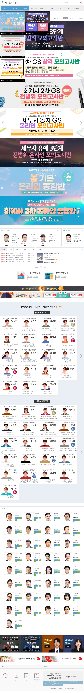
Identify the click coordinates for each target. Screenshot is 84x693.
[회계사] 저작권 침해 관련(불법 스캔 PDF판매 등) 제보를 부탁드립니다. (13, 261)
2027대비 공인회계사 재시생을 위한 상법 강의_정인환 (78, 240)
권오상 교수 (56, 529)
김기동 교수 (56, 516)
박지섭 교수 (36, 544)
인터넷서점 (76, 8)
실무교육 (50, 8)
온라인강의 (35, 276)
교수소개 (58, 8)
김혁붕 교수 (17, 569)
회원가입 (71, 18)
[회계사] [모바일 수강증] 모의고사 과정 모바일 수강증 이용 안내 (13, 255)
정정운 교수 (56, 542)
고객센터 (67, 8)
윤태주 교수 (17, 610)
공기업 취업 (34, 8)
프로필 (17, 518)
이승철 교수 (75, 530)
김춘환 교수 (56, 596)
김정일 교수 (17, 596)
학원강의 (30, 276)
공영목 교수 (75, 582)
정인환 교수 (36, 584)
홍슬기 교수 (36, 610)
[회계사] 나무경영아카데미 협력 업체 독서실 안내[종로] (13, 257)
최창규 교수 (36, 516)
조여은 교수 (75, 610)
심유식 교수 (75, 569)
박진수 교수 (17, 529)
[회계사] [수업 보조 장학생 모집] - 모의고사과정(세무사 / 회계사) (13, 253)
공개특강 (24, 8)
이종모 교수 (56, 582)
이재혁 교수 (17, 516)
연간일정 (30, 279)
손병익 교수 (75, 557)
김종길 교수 (17, 557)
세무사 (15, 8)
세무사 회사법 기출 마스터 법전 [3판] (52, 253)
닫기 (23, 57)
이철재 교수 (75, 517)
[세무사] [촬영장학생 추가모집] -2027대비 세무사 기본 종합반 (13, 259)
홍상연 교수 (17, 582)
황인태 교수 (36, 570)
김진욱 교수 (56, 557)
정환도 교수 (56, 610)
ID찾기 (76, 18)
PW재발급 (81, 18)
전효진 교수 (56, 569)
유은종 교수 (75, 542)
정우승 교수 (17, 544)
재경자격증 (43, 8)
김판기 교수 (36, 557)
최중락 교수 (17, 624)
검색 (80, 2)
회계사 (5, 8)
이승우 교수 (36, 529)
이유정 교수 (75, 596)
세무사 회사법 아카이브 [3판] (50, 262)
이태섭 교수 (36, 596)
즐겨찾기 (83, 2)
